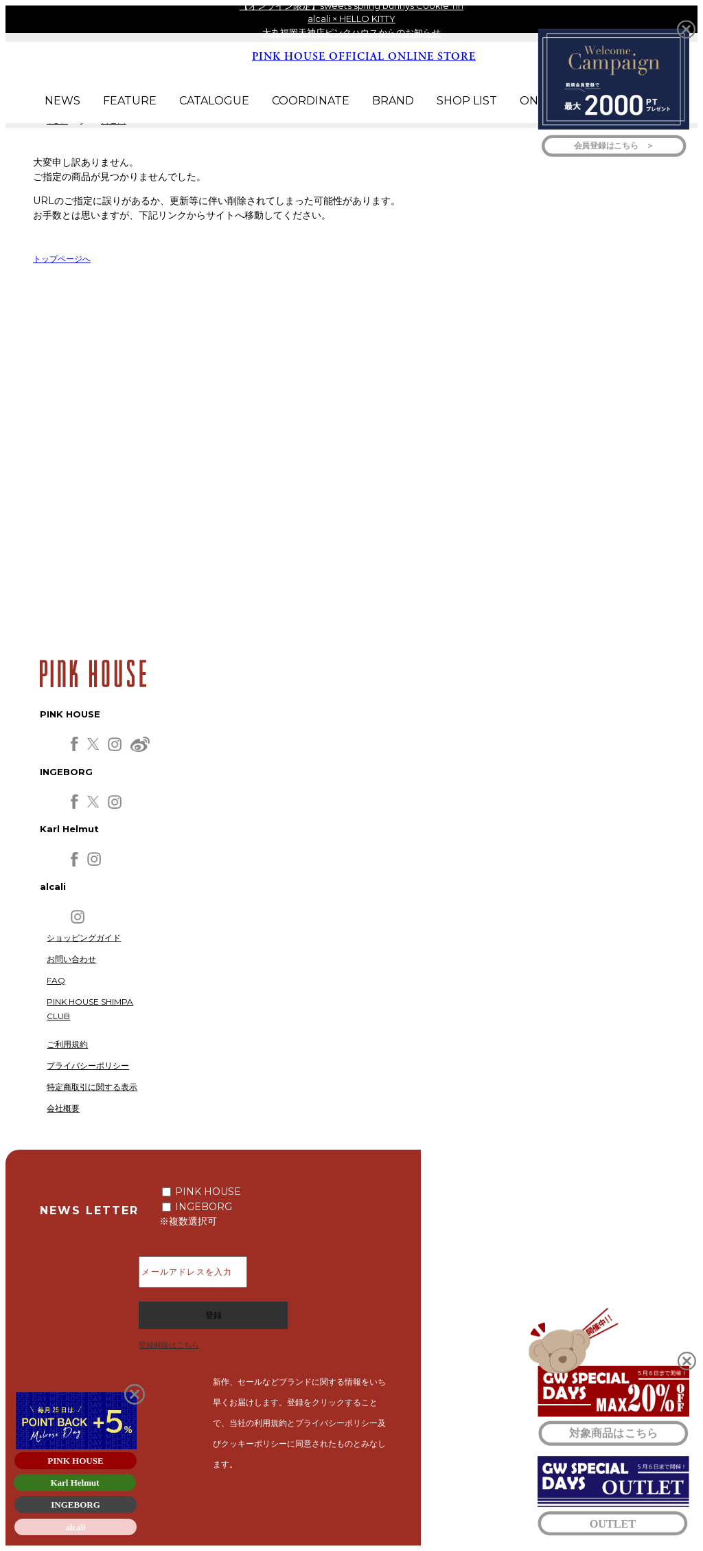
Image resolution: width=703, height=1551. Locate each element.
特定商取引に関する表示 (92, 1087)
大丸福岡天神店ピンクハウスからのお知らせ (351, 32)
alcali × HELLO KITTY (351, 18)
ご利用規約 (67, 1044)
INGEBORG (203, 1207)
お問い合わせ (71, 959)
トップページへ (62, 259)
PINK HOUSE (208, 1191)
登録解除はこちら (169, 1345)
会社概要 (63, 1108)
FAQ (56, 980)
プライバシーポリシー (88, 1065)
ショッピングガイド (84, 938)
